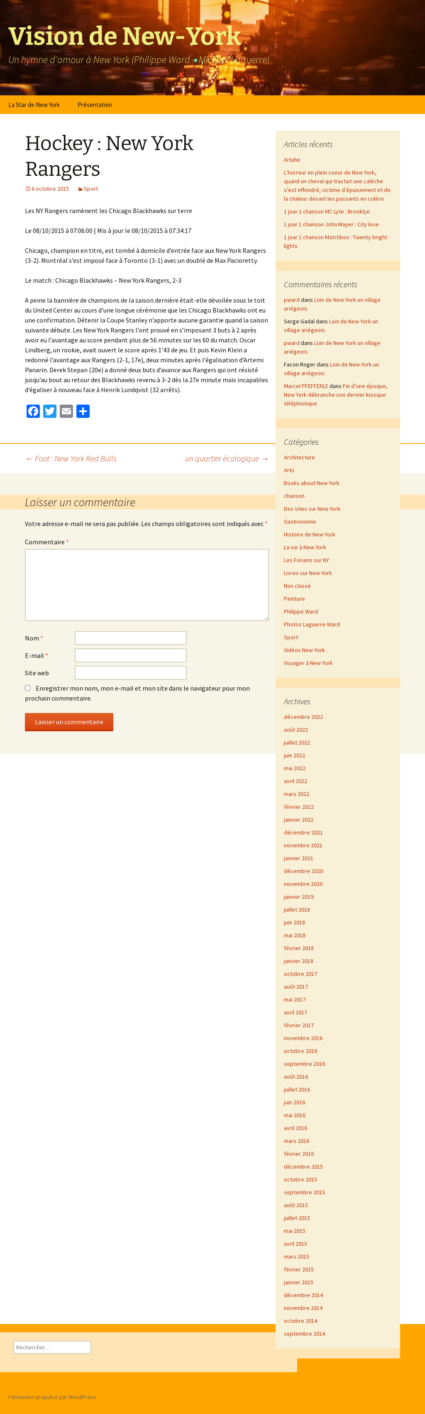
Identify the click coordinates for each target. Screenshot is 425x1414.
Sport (91, 188)
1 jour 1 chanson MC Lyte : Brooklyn (327, 211)
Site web (37, 673)
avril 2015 (295, 1243)
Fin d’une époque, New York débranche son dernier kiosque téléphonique (336, 394)
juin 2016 (294, 1102)
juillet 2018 (297, 909)
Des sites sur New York (312, 508)
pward (292, 299)
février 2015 (299, 1269)
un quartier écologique (227, 458)
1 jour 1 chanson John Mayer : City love (331, 224)
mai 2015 (294, 1231)
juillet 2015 (297, 1218)
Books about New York (312, 483)
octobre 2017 (300, 973)
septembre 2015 (304, 1192)
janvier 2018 (298, 961)
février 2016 (299, 1153)
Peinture (294, 598)
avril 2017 (295, 1012)
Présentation (95, 105)
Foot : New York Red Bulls (71, 458)
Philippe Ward (301, 611)
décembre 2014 (303, 1295)
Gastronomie (300, 521)
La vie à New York (305, 547)
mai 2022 (294, 768)
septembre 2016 (304, 1063)
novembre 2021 (303, 845)
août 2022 (296, 729)
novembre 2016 (303, 1038)
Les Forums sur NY (306, 560)
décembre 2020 (303, 871)
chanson (294, 496)
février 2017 (299, 1025)
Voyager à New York (308, 663)
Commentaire (47, 542)
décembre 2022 (303, 716)
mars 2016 (296, 1141)
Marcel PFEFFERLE (306, 386)
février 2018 (299, 948)
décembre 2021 (303, 832)
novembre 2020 (303, 884)
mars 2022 (296, 794)
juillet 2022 (297, 742)
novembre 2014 (303, 1308)
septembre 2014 (304, 1333)
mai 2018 (294, 935)
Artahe (292, 159)
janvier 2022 (298, 819)
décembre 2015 (303, 1166)
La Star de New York (34, 105)
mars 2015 (296, 1256)
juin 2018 (294, 922)
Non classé (297, 585)
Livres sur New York (308, 573)
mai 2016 (294, 1115)
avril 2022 (295, 781)
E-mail (36, 655)
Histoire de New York (309, 534)
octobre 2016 (300, 1051)
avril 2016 (295, 1128)
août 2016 (296, 1076)
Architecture (299, 457)
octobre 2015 (300, 1179)
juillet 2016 (297, 1089)
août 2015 (296, 1205)
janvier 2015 (298, 1282)
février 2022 (299, 806)
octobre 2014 (300, 1320)
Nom (34, 638)
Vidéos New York (304, 650)
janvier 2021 (298, 858)
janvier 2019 (298, 896)
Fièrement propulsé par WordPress (52, 1397)
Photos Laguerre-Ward (312, 624)
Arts (289, 470)
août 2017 (296, 986)
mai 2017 (294, 999)
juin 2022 (294, 755)
